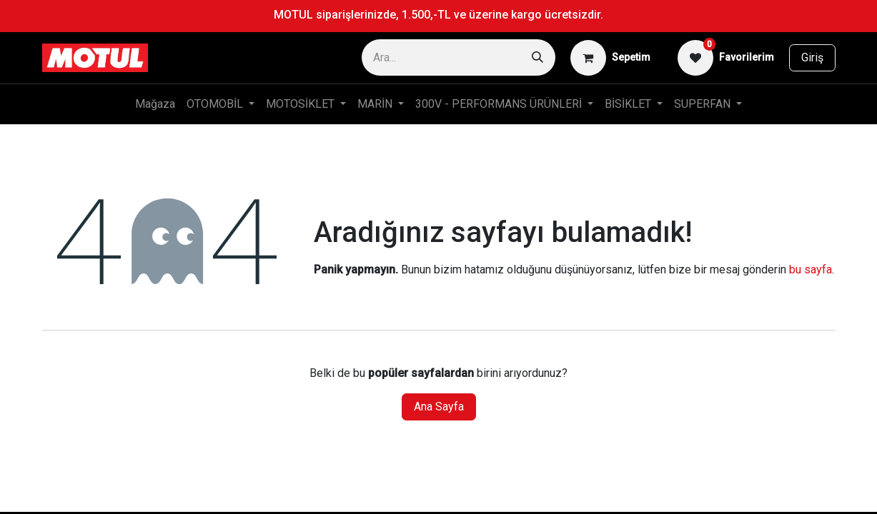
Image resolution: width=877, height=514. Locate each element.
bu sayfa (810, 269)
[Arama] (537, 57)
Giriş (812, 57)
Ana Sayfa (439, 406)
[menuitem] (155, 104)
